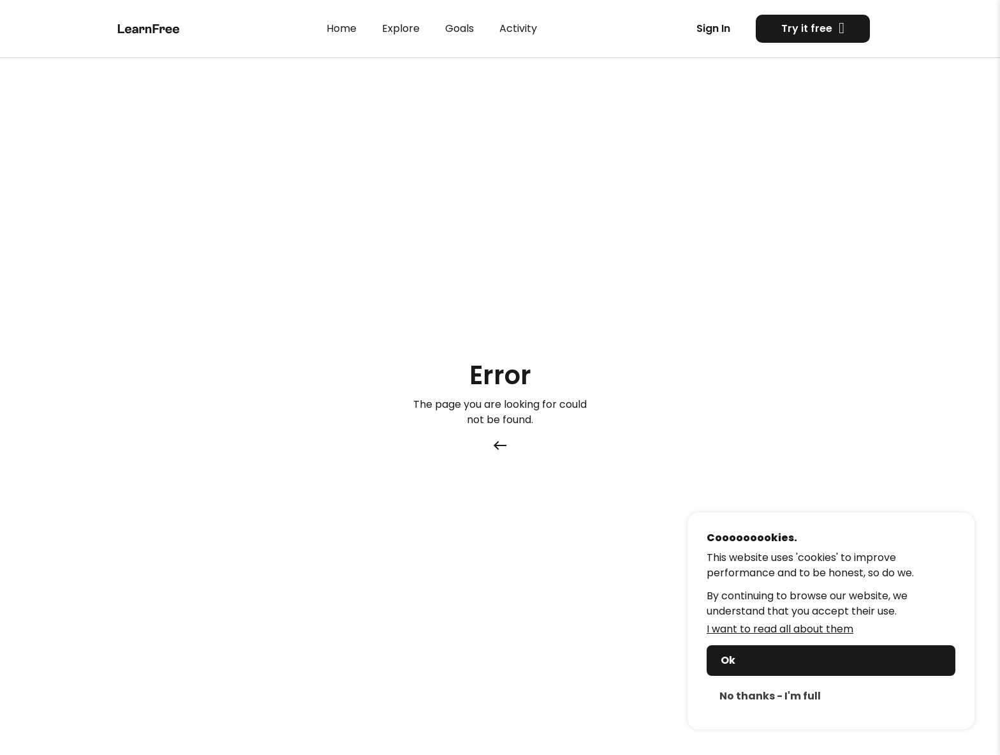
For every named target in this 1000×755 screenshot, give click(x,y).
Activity (518, 28)
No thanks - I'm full (770, 696)
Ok (728, 660)
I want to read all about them (780, 629)
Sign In (713, 28)
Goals (459, 28)
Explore (401, 28)
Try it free (812, 28)
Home (342, 28)
